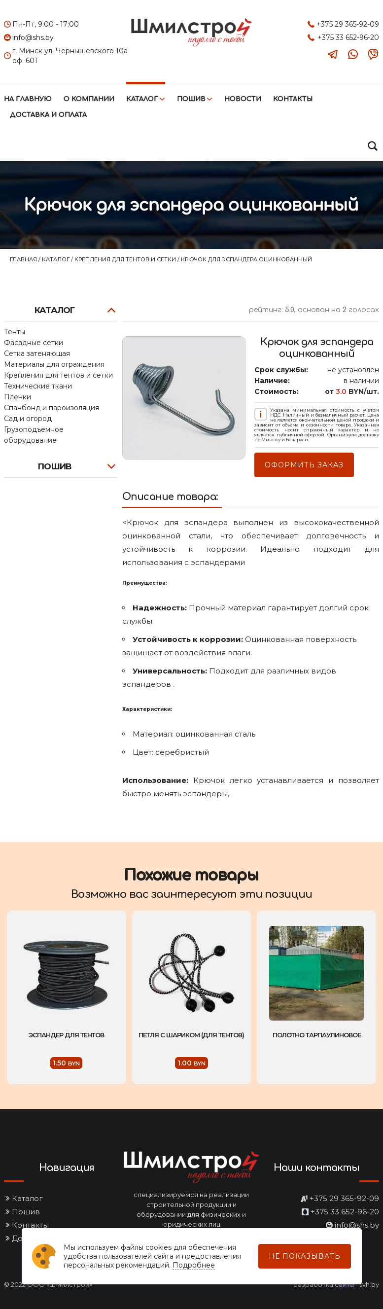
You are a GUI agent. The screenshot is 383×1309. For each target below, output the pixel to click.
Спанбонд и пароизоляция (51, 407)
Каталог (142, 99)
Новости (242, 99)
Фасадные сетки (33, 342)
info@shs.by (33, 37)
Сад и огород (28, 418)
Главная (24, 259)
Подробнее (194, 1265)
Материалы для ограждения (54, 364)
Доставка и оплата (48, 114)
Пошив (191, 99)
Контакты (293, 99)
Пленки (17, 396)
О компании (89, 99)
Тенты (14, 331)
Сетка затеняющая (37, 353)
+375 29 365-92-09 (347, 24)
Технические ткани (38, 386)
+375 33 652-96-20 (348, 37)
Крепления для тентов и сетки (125, 259)
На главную (28, 99)
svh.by (369, 1284)
